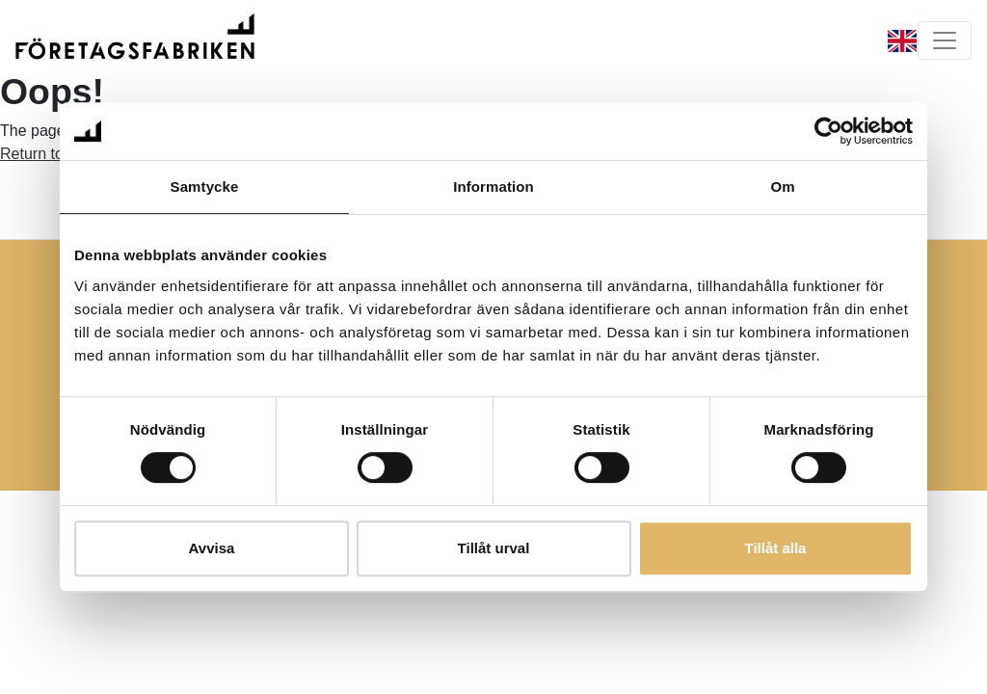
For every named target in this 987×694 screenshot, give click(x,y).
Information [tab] (493, 186)
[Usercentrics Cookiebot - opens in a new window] (828, 131)
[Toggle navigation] (945, 40)
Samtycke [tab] (205, 186)
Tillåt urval (494, 548)
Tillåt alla (776, 548)
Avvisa (212, 548)
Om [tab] (782, 186)
